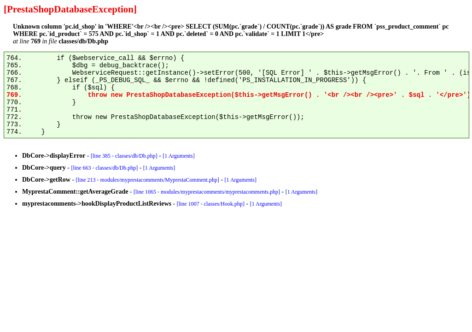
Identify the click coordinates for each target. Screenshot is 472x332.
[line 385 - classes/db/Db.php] (124, 156)
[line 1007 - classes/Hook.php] (211, 204)
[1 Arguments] (178, 156)
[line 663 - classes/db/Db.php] (104, 168)
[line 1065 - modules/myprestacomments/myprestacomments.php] (207, 192)
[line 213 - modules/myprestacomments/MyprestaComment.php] (147, 180)
